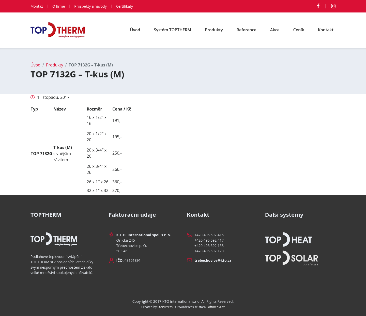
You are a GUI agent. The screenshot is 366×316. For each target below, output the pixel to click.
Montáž (36, 6)
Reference (246, 30)
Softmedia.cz (216, 307)
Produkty (214, 30)
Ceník (298, 30)
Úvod (135, 30)
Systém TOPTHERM (172, 30)
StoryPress (165, 307)
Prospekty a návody (90, 6)
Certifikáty (124, 6)
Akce (275, 30)
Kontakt (325, 30)
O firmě (58, 6)
